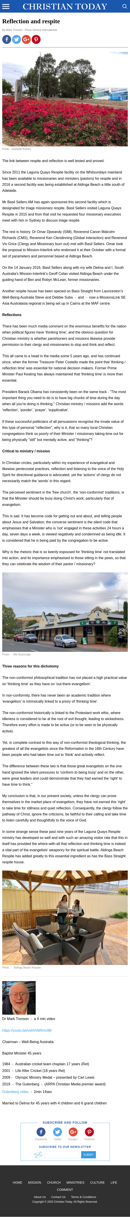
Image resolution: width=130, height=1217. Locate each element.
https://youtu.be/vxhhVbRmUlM (27, 1030)
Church (54, 1182)
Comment (65, 1189)
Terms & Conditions (83, 1197)
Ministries (75, 1182)
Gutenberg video (16, 1092)
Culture (97, 1182)
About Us (40, 1197)
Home (17, 1182)
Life (114, 1182)
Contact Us (58, 1197)
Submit (88, 1154)
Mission (34, 1182)
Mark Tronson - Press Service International (31, 30)
